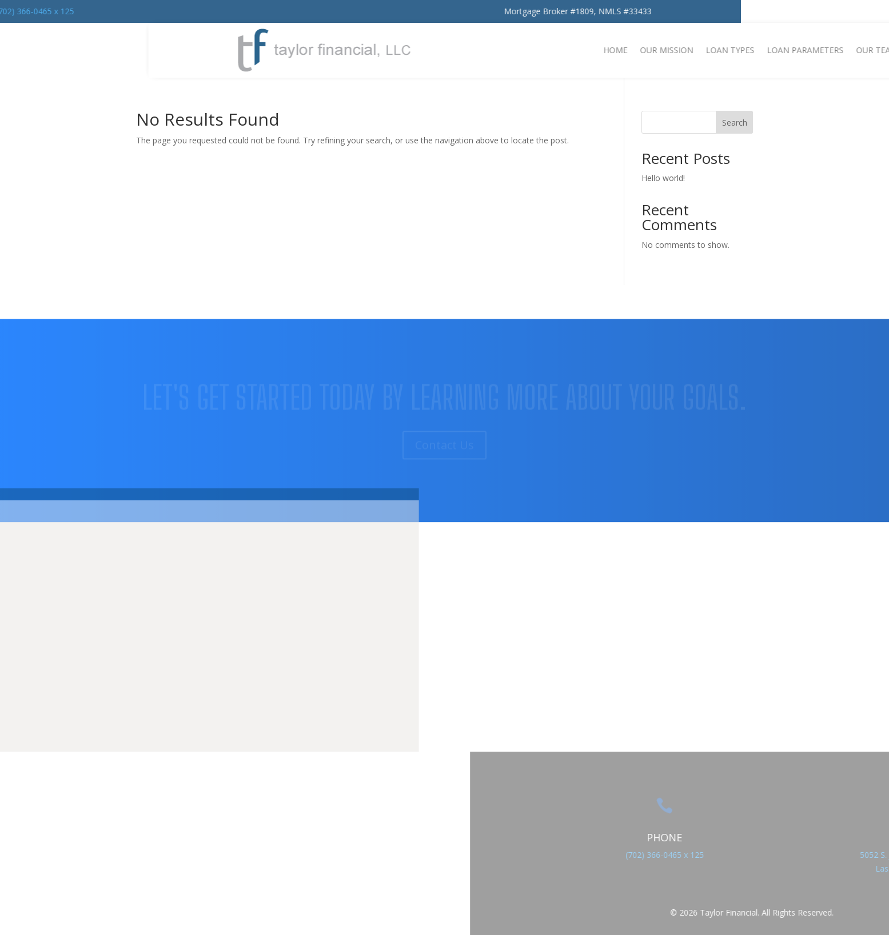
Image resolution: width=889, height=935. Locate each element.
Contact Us (444, 500)
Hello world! (663, 177)
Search (734, 122)
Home (860, 50)
